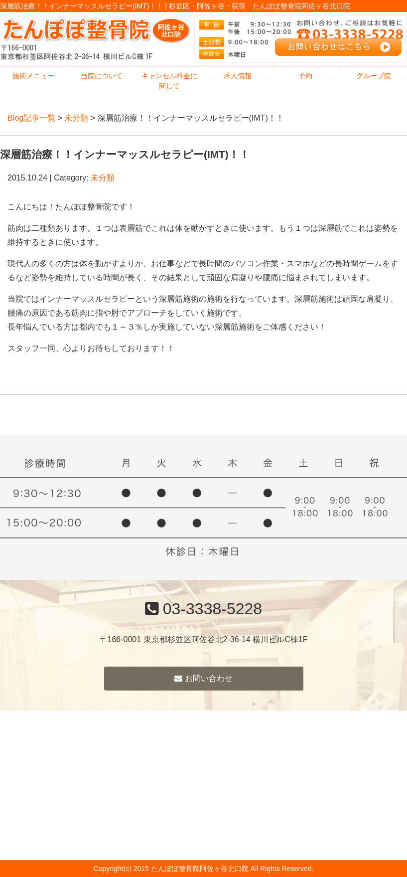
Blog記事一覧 (31, 118)
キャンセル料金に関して (169, 81)
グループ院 (373, 76)
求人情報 (238, 76)
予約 (305, 76)
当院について (102, 76)
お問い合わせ (203, 678)
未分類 (76, 118)
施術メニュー (33, 76)
